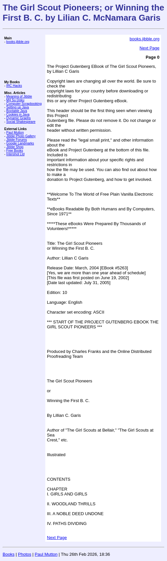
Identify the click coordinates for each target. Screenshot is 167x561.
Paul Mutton (15, 132)
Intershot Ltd (15, 154)
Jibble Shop (14, 147)
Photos (24, 554)
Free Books (14, 150)
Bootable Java (16, 111)
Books (8, 554)
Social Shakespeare (20, 122)
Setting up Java (17, 107)
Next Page (149, 48)
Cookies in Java (18, 114)
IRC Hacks (14, 85)
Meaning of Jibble (19, 96)
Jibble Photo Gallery (21, 136)
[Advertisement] (24, 62)
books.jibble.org (17, 42)
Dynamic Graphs (18, 118)
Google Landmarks (20, 143)
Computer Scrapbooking (24, 104)
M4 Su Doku (15, 100)
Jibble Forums (16, 140)
